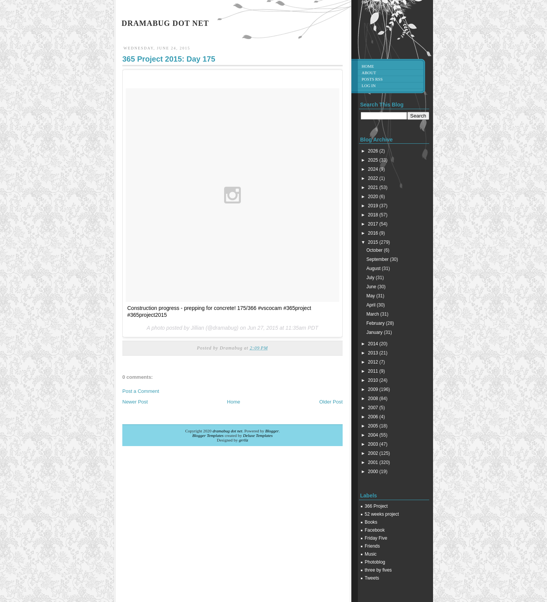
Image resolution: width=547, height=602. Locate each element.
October (375, 250)
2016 (373, 233)
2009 (373, 389)
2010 (373, 380)
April (371, 305)
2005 (373, 426)
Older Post (331, 402)
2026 (373, 151)
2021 (373, 187)
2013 (373, 353)
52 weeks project (382, 514)
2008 (373, 398)
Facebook (375, 530)
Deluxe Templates (258, 435)
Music (370, 554)
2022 (373, 178)
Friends (372, 546)
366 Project (376, 506)
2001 (373, 462)
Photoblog (375, 562)
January (375, 332)
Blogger (271, 431)
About (369, 72)
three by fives (378, 570)
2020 (373, 196)
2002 (373, 453)
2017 (373, 224)
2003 (373, 444)
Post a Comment (140, 391)
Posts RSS (372, 79)
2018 (373, 215)
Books (371, 522)
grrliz (243, 440)
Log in (369, 85)
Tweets (372, 578)
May (371, 296)
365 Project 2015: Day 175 (168, 59)
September (378, 259)
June (371, 286)
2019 (373, 205)
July (371, 277)
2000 (373, 471)
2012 (373, 362)
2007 (373, 407)
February (376, 323)
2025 (373, 160)
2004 (373, 435)
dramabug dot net (165, 23)
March (373, 314)
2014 (373, 343)
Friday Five (376, 538)
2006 (373, 416)
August (374, 268)
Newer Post (135, 402)
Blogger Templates (207, 435)
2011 (373, 371)
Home (233, 402)
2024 (373, 169)
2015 (373, 242)
